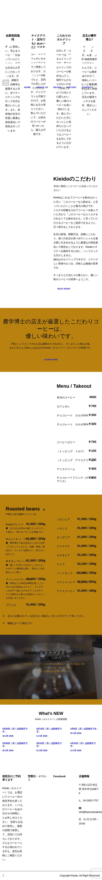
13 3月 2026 (75, 750)
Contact (87, 87)
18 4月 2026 (7, 736)
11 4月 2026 (41, 736)
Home (27, 87)
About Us (42, 87)
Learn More (51, 360)
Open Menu (5, 83)
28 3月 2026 (7, 750)
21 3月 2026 (41, 750)
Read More (64, 289)
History (71, 87)
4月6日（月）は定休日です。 (84, 728)
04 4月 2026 (75, 733)
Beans (57, 87)
